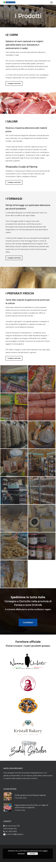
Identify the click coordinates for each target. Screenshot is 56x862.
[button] (51, 2)
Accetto (32, 853)
